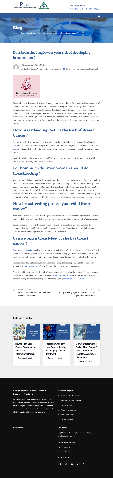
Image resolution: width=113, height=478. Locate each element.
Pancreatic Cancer (68, 410)
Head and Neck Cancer (70, 396)
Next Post (76, 293)
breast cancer (76, 69)
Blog (22, 33)
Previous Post (37, 293)
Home (15, 33)
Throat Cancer (67, 419)
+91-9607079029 (92, 9)
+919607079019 (64, 448)
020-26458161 (63, 457)
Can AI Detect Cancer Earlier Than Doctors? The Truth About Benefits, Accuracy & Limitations (86, 351)
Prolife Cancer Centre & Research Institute (42, 69)
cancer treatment (90, 69)
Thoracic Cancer (68, 405)
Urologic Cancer (67, 415)
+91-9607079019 (75, 9)
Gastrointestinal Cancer (71, 400)
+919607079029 (64, 451)
